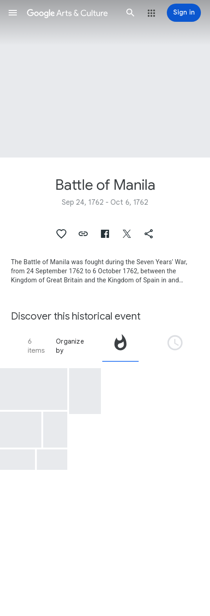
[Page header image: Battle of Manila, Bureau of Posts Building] (105, 79)
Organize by (70, 346)
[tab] (120, 346)
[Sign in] (184, 13)
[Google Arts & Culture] (71, 12)
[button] (13, 13)
